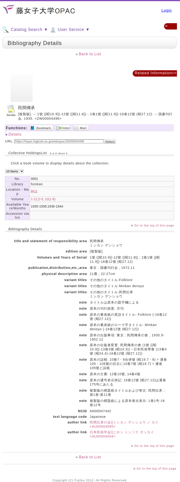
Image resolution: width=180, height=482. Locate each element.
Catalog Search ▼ (25, 29)
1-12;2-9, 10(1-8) (43, 199)
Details (15, 134)
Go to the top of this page (154, 225)
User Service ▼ (69, 29)
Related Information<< (156, 73)
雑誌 (34, 191)
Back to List (90, 54)
